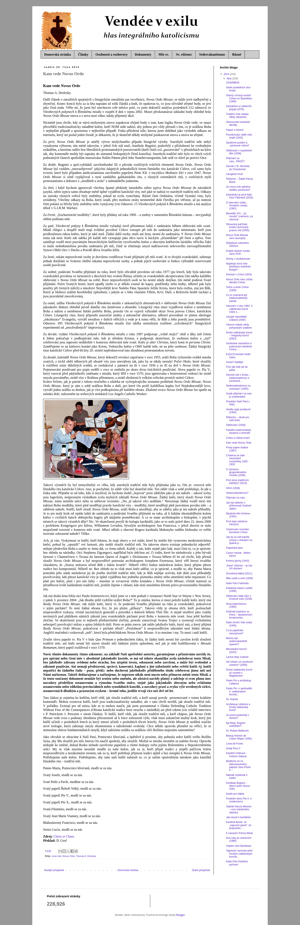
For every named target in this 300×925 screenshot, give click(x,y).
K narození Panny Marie (239, 833)
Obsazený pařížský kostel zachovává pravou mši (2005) (237, 227)
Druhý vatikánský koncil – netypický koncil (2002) (239, 335)
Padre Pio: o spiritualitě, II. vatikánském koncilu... (239, 691)
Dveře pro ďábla (235, 793)
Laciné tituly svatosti (237, 657)
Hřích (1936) (233, 488)
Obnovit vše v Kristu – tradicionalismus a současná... (238, 377)
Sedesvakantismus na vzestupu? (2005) (238, 387)
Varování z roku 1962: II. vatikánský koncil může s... (239, 308)
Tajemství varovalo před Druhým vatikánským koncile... (239, 853)
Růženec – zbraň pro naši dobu (237, 419)
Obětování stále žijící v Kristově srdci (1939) (239, 597)
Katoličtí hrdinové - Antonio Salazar (236, 755)
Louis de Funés (234, 743)
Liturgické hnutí (234, 174)
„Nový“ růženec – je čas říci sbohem (239, 567)
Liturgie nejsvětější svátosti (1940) (236, 318)
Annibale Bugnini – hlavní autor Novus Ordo (238, 786)
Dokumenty (143, 54)
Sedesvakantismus (212, 54)
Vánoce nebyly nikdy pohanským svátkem (239, 326)
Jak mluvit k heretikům (238, 817)
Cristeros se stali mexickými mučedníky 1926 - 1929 (237, 460)
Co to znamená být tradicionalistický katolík (236, 298)
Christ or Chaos (63, 836)
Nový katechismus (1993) (236, 605)
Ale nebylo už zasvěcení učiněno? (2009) (239, 663)
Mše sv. (164, 54)
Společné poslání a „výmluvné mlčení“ (237, 144)
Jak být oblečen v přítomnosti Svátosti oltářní (238, 505)
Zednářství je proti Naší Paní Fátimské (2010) (239, 196)
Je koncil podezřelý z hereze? (237, 716)
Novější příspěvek (54, 870)
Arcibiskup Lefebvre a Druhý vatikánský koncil (238, 707)
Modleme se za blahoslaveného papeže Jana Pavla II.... (238, 766)
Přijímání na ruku (235, 497)
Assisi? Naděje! (234, 362)
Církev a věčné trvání (238, 437)
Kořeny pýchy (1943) (237, 560)
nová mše (56, 856)
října (229, 78)
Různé (236, 54)
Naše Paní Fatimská (237, 583)
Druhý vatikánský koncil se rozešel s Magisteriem (239, 672)
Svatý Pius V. (233, 748)
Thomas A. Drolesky (86, 856)
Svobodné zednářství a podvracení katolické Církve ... (239, 346)
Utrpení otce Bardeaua (238, 845)
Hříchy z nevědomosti (238, 258)
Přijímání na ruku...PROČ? (235, 160)
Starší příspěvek (201, 870)
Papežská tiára (234, 547)
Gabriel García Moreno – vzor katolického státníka (238, 809)
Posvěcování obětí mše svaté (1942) (239, 136)
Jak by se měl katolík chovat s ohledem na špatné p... (239, 540)
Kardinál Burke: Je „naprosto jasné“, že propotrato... (238, 825)
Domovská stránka (57, 54)
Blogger (180, 915)
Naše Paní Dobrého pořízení (237, 863)
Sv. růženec (184, 54)
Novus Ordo (69, 856)
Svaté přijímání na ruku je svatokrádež (239, 395)
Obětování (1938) (235, 425)
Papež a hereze (235, 129)
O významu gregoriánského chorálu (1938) (236, 472)
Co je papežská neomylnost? (234, 632)
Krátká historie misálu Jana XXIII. (238, 252)
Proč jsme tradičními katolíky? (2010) (237, 482)
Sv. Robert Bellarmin (237, 730)
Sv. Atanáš (232, 699)
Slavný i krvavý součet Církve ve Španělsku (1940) (239, 98)
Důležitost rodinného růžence (237, 244)
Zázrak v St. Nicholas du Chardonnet (238, 168)
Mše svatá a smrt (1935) (239, 578)
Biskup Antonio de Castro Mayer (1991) (239, 737)
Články (83, 54)
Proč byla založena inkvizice (236, 523)
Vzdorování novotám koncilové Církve (237, 531)
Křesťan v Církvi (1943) (239, 274)
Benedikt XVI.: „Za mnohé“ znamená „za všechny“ (239, 216)
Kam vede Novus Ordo (238, 442)
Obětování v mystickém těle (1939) (239, 152)
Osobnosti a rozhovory (111, 54)
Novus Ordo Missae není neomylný (237, 236)
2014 (227, 74)
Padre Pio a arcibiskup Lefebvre (238, 682)
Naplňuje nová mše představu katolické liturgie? (238, 266)
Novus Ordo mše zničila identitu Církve (239, 281)
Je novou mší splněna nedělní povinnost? (238, 188)
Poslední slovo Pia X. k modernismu (239, 800)
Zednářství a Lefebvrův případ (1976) (239, 108)
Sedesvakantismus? (237, 492)
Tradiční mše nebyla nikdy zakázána (237, 115)
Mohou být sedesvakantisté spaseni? (236, 641)
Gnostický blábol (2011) (239, 573)
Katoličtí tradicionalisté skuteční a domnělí (238, 431)
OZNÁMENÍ (232, 82)
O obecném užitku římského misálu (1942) (236, 205)
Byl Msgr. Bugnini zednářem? (235, 724)
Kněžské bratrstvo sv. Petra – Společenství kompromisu (239, 614)
